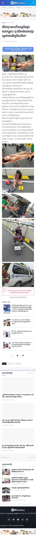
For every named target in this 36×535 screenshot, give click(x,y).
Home (4, 8)
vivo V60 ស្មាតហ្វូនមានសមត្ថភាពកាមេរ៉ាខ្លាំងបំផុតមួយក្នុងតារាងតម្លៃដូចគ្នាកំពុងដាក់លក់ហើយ (21, 345)
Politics (11, 8)
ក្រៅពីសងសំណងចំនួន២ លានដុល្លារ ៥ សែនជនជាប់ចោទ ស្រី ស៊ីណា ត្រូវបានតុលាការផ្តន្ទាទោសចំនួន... (18, 396)
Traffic (18, 8)
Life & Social (28, 8)
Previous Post (5, 457)
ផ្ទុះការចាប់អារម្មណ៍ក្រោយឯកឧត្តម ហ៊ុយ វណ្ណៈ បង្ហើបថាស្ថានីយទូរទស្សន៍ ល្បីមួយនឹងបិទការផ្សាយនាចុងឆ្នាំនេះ (18, 447)
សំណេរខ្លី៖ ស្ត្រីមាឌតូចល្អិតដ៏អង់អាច (20, 488)
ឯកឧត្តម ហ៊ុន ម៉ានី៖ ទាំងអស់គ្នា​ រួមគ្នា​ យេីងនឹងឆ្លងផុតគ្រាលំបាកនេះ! (22, 471)
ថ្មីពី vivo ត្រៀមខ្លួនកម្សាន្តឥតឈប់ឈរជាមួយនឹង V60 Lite (22, 332)
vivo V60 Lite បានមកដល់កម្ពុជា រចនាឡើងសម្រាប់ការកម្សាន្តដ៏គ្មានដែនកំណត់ (21, 322)
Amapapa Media (18, 526)
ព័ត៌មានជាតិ (18, 363)
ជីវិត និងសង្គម (10, 23)
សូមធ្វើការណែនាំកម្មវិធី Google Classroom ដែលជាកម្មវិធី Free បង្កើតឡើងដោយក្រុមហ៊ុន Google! (22, 480)
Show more (31, 373)
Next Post (32, 457)
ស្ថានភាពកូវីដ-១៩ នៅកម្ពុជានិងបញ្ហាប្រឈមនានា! (21, 497)
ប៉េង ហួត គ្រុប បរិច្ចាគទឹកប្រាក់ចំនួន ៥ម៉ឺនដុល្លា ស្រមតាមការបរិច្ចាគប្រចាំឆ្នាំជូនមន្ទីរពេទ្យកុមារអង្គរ (17, 421)
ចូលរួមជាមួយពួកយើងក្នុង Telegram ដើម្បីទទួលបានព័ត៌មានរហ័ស (18, 49)
